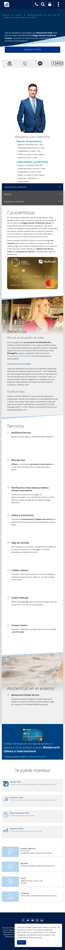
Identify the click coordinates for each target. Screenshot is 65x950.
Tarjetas (18, 15)
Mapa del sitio (14, 930)
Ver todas (23, 883)
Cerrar (21, 942)
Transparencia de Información (19, 356)
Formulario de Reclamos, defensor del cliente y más (37, 866)
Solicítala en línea (32, 49)
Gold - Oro (52, 15)
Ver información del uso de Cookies (29, 937)
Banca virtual (49, 6)
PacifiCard (6, 15)
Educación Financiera (9, 928)
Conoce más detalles (31, 55)
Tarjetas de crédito (34, 15)
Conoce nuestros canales (43, 853)
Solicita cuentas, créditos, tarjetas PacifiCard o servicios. (38, 896)
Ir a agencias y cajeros (27, 853)
